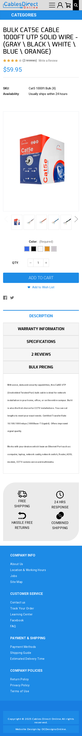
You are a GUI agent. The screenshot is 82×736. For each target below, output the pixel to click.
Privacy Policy (20, 685)
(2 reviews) (30, 60)
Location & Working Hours (28, 570)
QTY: (15, 263)
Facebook (17, 620)
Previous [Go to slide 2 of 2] (6, 219)
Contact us (17, 602)
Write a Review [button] (48, 60)
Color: (41, 241)
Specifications (41, 341)
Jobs (13, 576)
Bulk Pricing (41, 367)
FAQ (13, 626)
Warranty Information (41, 328)
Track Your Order (22, 608)
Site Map (16, 582)
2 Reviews (41, 354)
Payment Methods (23, 646)
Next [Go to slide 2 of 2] (76, 219)
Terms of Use (19, 691)
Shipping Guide (20, 652)
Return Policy (19, 679)
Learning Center (21, 614)
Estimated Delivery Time (27, 658)
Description (41, 316)
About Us (16, 564)
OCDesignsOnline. (54, 729)
